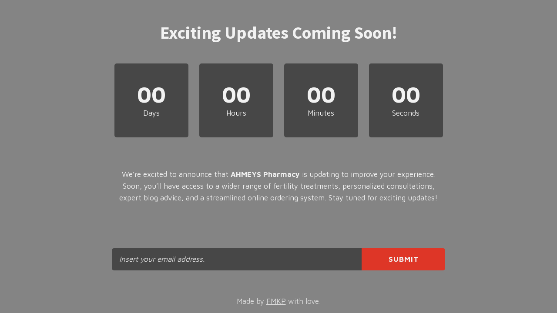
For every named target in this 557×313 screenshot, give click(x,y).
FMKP (276, 301)
